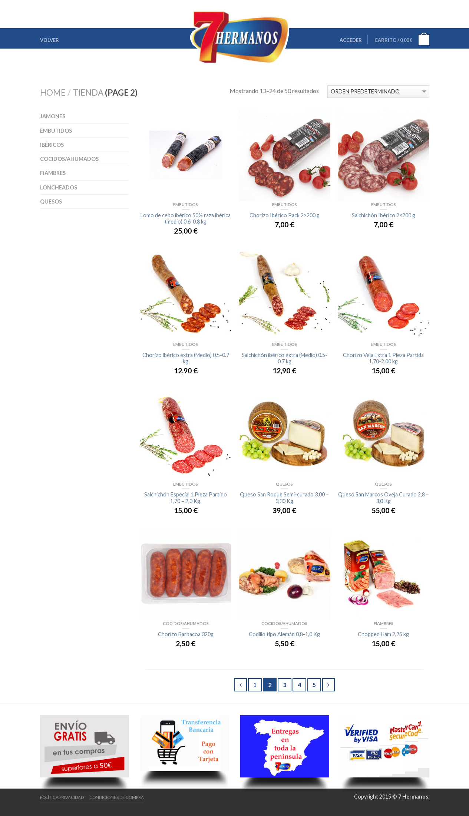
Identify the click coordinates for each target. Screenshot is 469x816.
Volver (49, 40)
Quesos (51, 201)
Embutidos (56, 131)
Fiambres (53, 173)
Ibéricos (52, 145)
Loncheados (58, 187)
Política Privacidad (62, 797)
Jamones (52, 116)
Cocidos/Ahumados (69, 159)
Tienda (88, 92)
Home (53, 92)
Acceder (351, 40)
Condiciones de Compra (116, 797)
